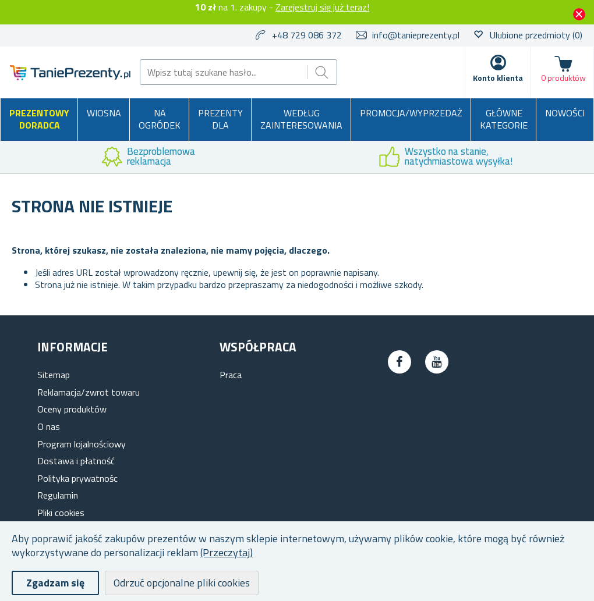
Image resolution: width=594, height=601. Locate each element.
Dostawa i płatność (76, 461)
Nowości (565, 113)
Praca (231, 375)
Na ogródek (160, 119)
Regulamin (57, 495)
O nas (48, 426)
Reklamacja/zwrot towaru (88, 392)
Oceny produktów (72, 409)
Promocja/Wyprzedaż (411, 113)
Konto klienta (498, 78)
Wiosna (104, 113)
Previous (8, 157)
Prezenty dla (220, 119)
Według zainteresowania (301, 119)
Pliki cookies (60, 513)
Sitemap (53, 375)
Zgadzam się (55, 583)
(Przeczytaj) (226, 552)
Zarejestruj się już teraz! (322, 7)
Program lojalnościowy (81, 444)
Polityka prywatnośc (77, 478)
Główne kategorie (504, 119)
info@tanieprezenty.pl (415, 35)
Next (585, 157)
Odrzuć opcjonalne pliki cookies (182, 583)
